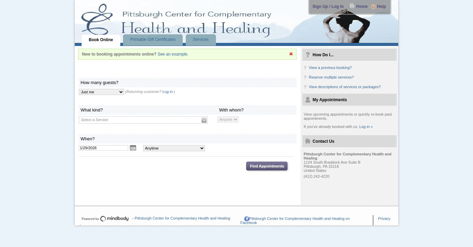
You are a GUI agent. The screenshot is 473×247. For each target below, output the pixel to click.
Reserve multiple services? (331, 77)
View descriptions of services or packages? (345, 87)
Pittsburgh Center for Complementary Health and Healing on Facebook (295, 220)
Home (361, 6)
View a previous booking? (330, 68)
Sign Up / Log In (328, 6)
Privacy (384, 218)
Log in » (366, 127)
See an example (172, 54)
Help (381, 6)
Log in (167, 92)
